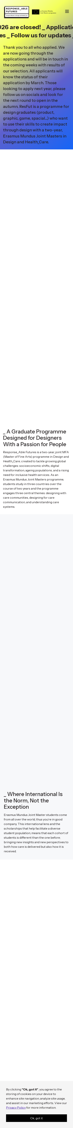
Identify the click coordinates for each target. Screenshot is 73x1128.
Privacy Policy (16, 1107)
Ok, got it (36, 1118)
